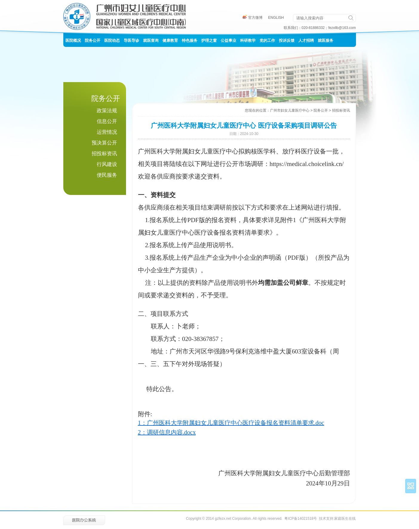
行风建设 (107, 164)
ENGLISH (276, 18)
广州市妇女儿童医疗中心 (289, 110)
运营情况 (107, 132)
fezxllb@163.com (342, 28)
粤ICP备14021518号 (300, 518)
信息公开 (107, 121)
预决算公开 (104, 143)
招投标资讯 (104, 153)
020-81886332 (313, 28)
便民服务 (107, 175)
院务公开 (321, 110)
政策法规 (107, 110)
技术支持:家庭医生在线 (337, 518)
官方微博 (253, 18)
